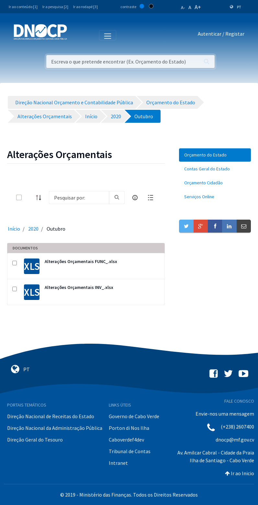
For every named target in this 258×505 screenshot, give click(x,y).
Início (14, 228)
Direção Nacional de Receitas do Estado (50, 416)
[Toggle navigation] (75, 35)
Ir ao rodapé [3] (85, 6)
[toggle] (29, 197)
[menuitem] (215, 155)
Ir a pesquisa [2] (55, 6)
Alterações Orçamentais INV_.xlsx (79, 287)
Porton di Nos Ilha (129, 428)
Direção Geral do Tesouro (35, 439)
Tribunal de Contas (130, 451)
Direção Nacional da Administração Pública (54, 428)
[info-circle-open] (135, 197)
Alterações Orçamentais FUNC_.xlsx (81, 261)
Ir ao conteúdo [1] (23, 6)
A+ (198, 7)
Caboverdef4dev (126, 439)
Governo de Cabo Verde (134, 416)
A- (183, 7)
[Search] (79, 197)
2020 (33, 228)
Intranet (118, 463)
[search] (117, 197)
